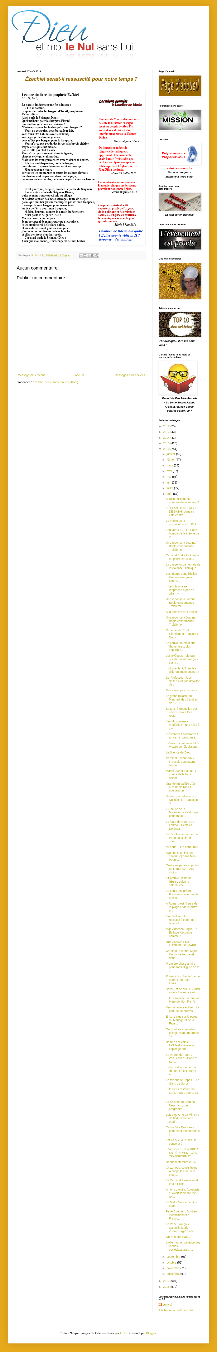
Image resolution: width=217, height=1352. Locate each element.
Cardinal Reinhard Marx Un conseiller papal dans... (181, 954)
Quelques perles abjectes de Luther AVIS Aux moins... (182, 869)
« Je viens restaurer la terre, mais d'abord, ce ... (182, 1092)
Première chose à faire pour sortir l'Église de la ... (182, 967)
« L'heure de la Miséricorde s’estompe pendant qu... (182, 812)
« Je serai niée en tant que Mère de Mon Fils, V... (183, 1000)
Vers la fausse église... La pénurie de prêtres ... (182, 1009)
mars (170, 465)
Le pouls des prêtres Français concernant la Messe (182, 894)
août (170, 493)
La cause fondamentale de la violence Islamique (183, 566)
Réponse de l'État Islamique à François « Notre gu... (182, 634)
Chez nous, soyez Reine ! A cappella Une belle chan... (182, 1171)
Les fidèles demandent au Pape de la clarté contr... (182, 838)
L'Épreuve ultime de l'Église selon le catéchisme (179, 881)
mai (169, 476)
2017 (166, 1281)
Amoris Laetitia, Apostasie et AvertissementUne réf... (182, 1193)
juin (169, 482)
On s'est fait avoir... (178, 1237)
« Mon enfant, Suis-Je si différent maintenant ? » (183, 670)
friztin (123, 1333)
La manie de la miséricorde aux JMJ (181, 522)
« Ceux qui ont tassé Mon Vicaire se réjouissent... (182, 745)
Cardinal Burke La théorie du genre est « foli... (182, 557)
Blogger (151, 1333)
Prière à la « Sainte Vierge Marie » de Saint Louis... (183, 980)
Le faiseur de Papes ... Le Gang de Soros (182, 1081)
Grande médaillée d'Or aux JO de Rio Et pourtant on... (180, 787)
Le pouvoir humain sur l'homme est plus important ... (180, 646)
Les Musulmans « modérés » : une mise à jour (182, 725)
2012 (166, 426)
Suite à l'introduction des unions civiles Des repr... (182, 712)
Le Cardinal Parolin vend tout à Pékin (182, 1182)
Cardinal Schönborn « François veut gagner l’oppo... (181, 761)
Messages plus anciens (130, 375)
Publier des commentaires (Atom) (56, 382)
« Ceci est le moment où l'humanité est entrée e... (181, 1071)
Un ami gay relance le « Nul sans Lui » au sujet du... (182, 800)
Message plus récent (31, 375)
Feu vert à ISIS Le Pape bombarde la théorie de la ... (182, 533)
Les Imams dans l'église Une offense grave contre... (181, 577)
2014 (166, 437)
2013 (166, 431)
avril (170, 471)
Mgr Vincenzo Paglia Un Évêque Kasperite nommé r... (181, 932)
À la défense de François (182, 612)
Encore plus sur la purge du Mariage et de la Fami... (182, 1020)
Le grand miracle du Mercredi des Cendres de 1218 (182, 699)
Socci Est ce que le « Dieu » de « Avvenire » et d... (183, 990)
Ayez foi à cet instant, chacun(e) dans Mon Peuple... (181, 856)
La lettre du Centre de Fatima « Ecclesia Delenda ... (180, 825)
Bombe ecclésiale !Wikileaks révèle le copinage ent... (180, 1045)
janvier (171, 454)
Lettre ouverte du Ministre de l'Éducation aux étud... (182, 1118)
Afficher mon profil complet (176, 1310)
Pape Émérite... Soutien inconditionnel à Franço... (181, 1215)
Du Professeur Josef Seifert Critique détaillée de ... (183, 681)
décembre (173, 1273)
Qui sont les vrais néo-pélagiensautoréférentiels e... (183, 1033)
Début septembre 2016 (181, 1162)
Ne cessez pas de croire (181, 690)
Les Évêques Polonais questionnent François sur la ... (182, 659)
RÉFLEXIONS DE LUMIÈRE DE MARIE (181, 943)
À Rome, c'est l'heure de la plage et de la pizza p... (182, 907)
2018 (166, 1286)
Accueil (79, 375)
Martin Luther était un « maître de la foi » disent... (181, 774)
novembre (173, 1268)
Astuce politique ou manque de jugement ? (182, 500)
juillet (170, 488)
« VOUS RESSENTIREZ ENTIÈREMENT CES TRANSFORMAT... (182, 1153)
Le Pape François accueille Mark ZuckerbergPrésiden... (182, 1227)
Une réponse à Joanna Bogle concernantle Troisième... (181, 546)
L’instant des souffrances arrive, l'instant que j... (182, 735)
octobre (172, 1262)
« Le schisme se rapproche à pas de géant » (180, 590)
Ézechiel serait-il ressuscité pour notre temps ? (181, 920)
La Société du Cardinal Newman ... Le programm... (181, 1105)
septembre (174, 1256)
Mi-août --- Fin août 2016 (182, 847)
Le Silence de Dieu (178, 752)
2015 (166, 443)
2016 (166, 449)
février (171, 459)
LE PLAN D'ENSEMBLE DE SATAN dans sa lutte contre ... (181, 511)
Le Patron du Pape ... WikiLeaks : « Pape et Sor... (181, 1058)
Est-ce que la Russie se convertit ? (181, 1141)
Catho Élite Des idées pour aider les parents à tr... (183, 1131)
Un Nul (167, 1304)
